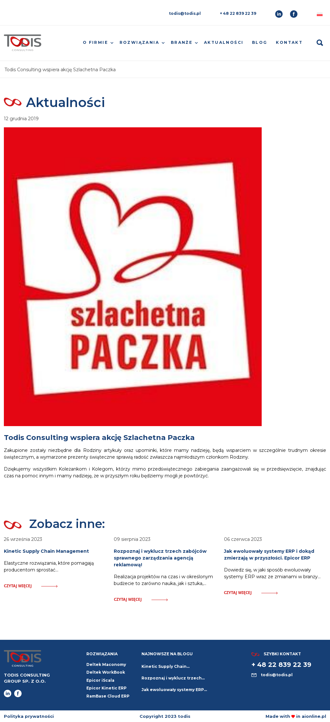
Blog (259, 42)
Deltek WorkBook (105, 672)
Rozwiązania (139, 42)
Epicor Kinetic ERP (106, 688)
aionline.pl (314, 716)
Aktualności (223, 42)
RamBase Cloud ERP (108, 696)
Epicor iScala (100, 680)
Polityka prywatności (29, 716)
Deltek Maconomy (106, 664)
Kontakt (289, 42)
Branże (181, 42)
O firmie (95, 42)
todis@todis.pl (185, 13)
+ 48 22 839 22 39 (238, 13)
